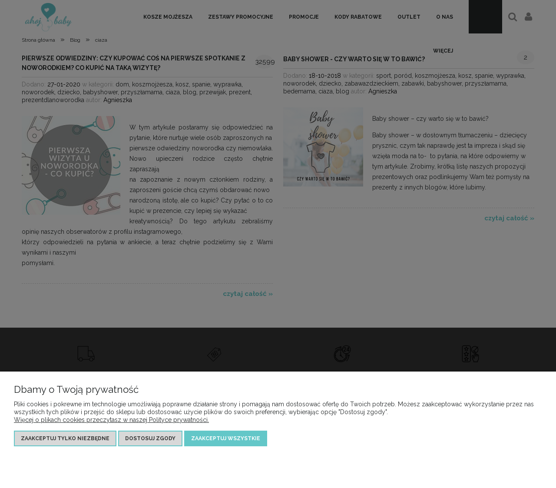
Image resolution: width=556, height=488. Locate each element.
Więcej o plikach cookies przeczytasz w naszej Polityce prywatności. (111, 419)
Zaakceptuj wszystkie (225, 438)
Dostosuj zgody (150, 438)
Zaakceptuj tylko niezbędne (65, 438)
